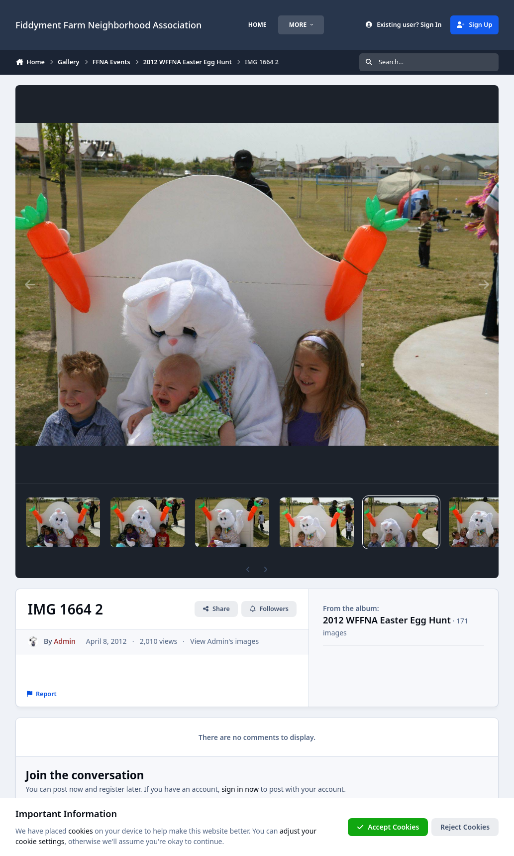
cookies (80, 831)
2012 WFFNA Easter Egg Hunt (387, 620)
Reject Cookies (465, 827)
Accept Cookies (388, 827)
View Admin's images (224, 641)
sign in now (240, 789)
